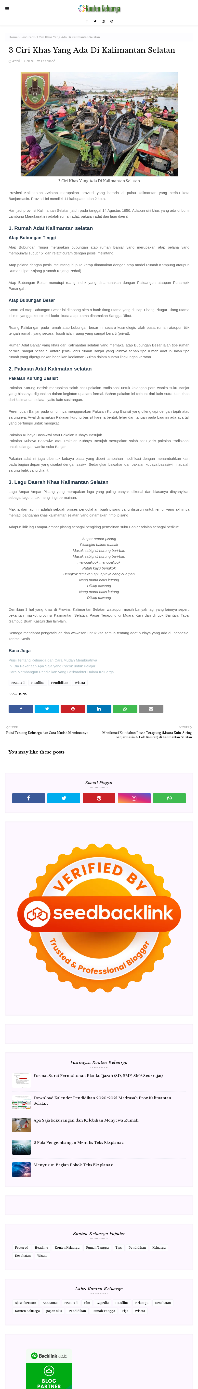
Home (13, 37)
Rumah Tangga (97, 1247)
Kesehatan (23, 1255)
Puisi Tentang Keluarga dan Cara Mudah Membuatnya (53, 660)
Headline (37, 683)
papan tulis (54, 1311)
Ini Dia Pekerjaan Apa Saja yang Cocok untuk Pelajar (52, 666)
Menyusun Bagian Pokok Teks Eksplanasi (73, 1165)
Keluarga (159, 1247)
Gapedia (103, 1303)
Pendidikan (59, 683)
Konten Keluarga (67, 1247)
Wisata (80, 683)
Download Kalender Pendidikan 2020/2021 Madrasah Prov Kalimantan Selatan (102, 1101)
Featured (27, 37)
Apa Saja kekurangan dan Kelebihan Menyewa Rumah (86, 1120)
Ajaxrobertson (25, 1303)
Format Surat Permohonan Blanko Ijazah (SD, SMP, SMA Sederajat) (98, 1075)
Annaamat (50, 1303)
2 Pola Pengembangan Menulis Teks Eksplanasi (79, 1142)
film (87, 1303)
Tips (118, 1247)
